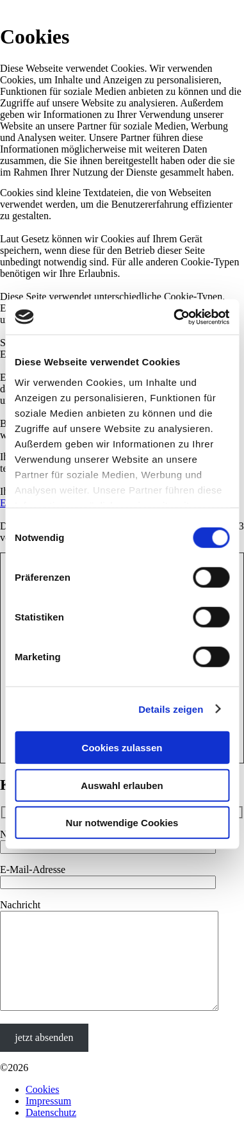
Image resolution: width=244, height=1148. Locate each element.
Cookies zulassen (122, 747)
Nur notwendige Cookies (122, 822)
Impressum (48, 1120)
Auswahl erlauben (122, 784)
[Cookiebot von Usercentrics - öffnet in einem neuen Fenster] (174, 316)
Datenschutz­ (51, 1131)
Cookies (42, 1108)
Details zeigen (170, 708)
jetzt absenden (44, 1056)
